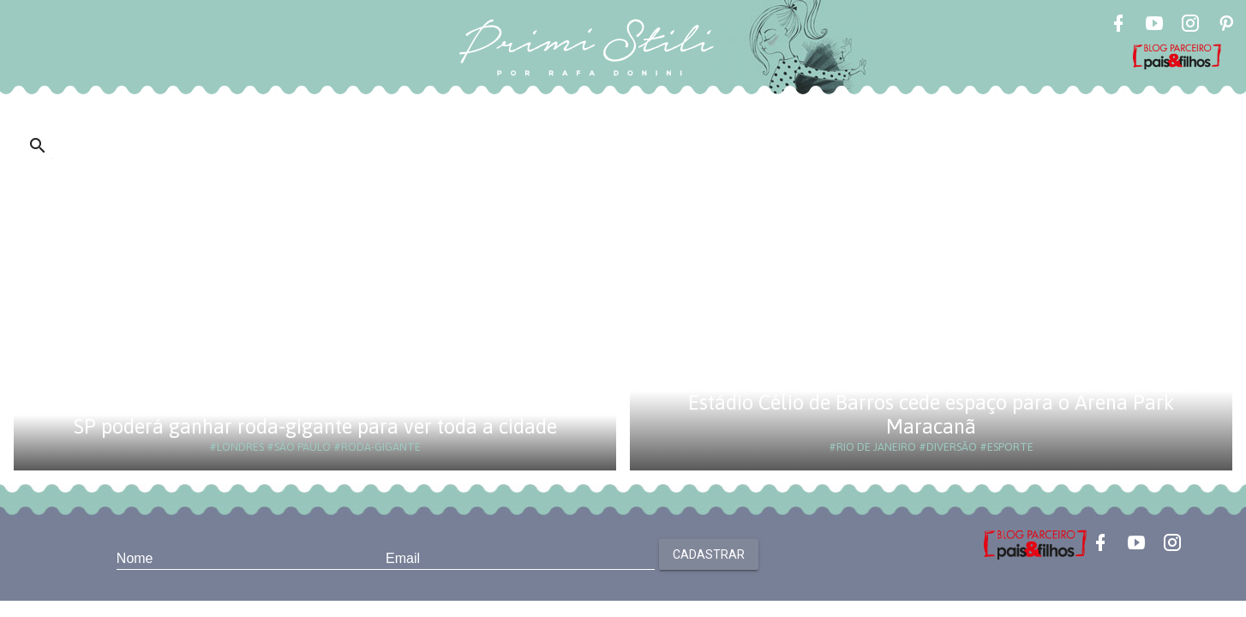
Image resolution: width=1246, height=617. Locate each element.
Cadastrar (709, 554)
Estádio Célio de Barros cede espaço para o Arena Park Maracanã (931, 414)
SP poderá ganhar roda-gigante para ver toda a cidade (315, 426)
